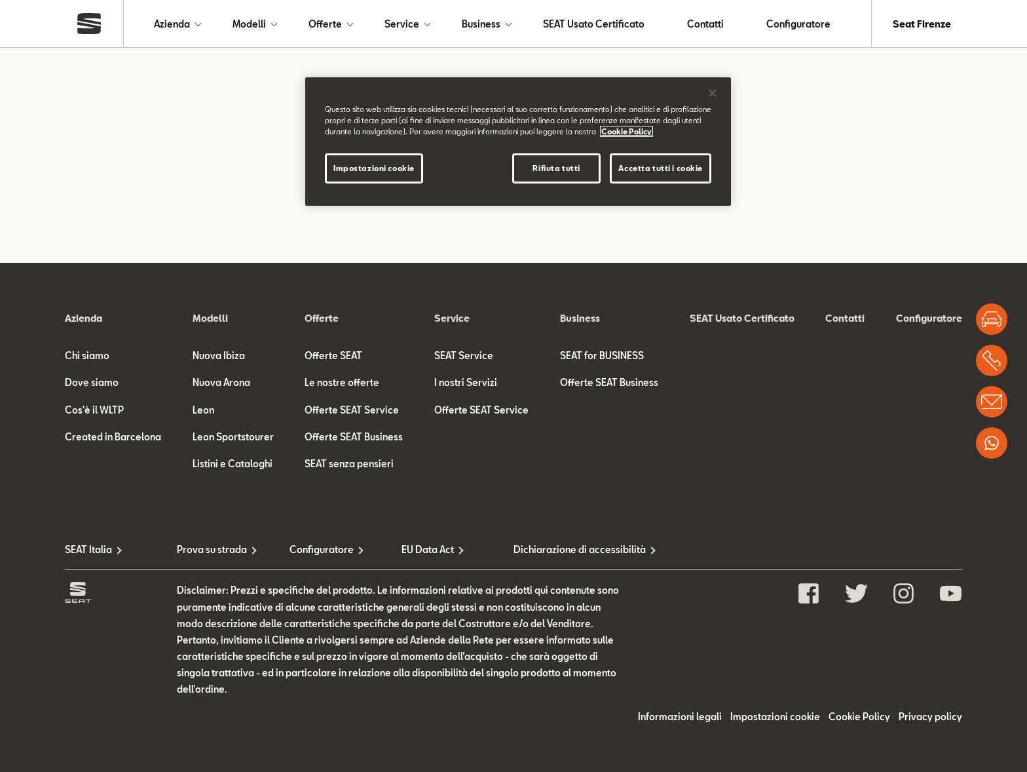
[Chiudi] (712, 93)
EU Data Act (427, 549)
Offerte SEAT (333, 355)
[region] (518, 141)
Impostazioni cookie (775, 716)
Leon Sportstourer (233, 436)
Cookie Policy (859, 716)
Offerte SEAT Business (354, 436)
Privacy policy (930, 716)
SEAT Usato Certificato (593, 23)
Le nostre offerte (342, 382)
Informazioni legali (680, 716)
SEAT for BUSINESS (602, 355)
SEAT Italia (88, 549)
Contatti (705, 23)
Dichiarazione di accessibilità (570, 549)
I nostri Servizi (465, 382)
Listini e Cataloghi (232, 463)
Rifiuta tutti (556, 168)
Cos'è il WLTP (94, 409)
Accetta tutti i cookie (660, 168)
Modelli (249, 23)
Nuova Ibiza (219, 355)
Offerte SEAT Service (352, 409)
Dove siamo (92, 382)
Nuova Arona (221, 382)
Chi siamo (87, 355)
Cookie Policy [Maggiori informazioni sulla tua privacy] (626, 131)
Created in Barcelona (113, 436)
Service (401, 23)
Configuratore (798, 23)
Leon (203, 409)
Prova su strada (212, 549)
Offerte (325, 23)
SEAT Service (463, 355)
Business (481, 23)
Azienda (172, 23)
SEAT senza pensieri (349, 463)
